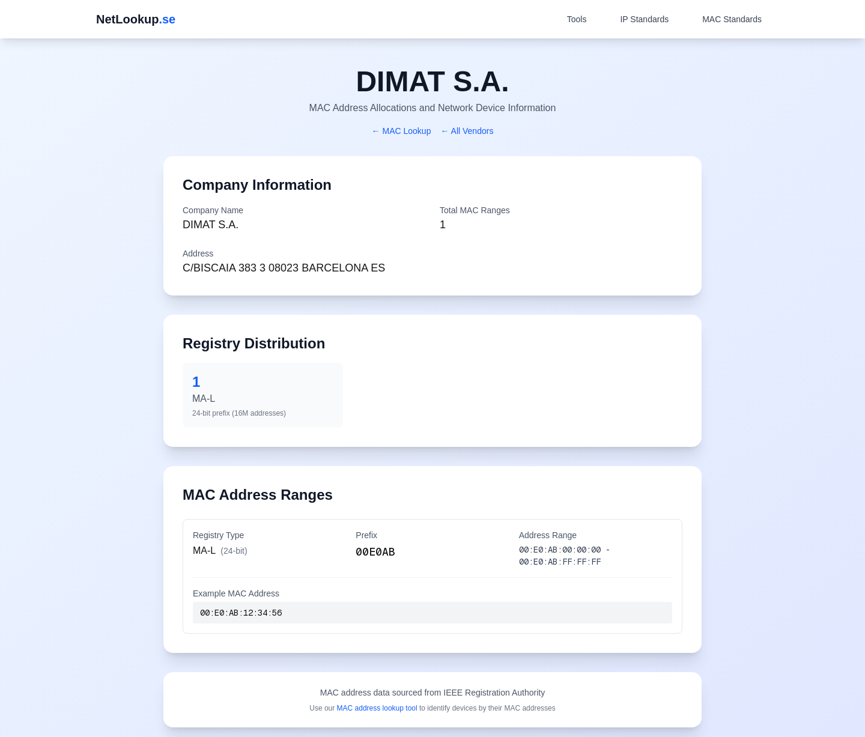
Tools (577, 19)
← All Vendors (466, 131)
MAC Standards (732, 19)
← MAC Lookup (401, 131)
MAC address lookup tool (377, 708)
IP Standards (644, 19)
